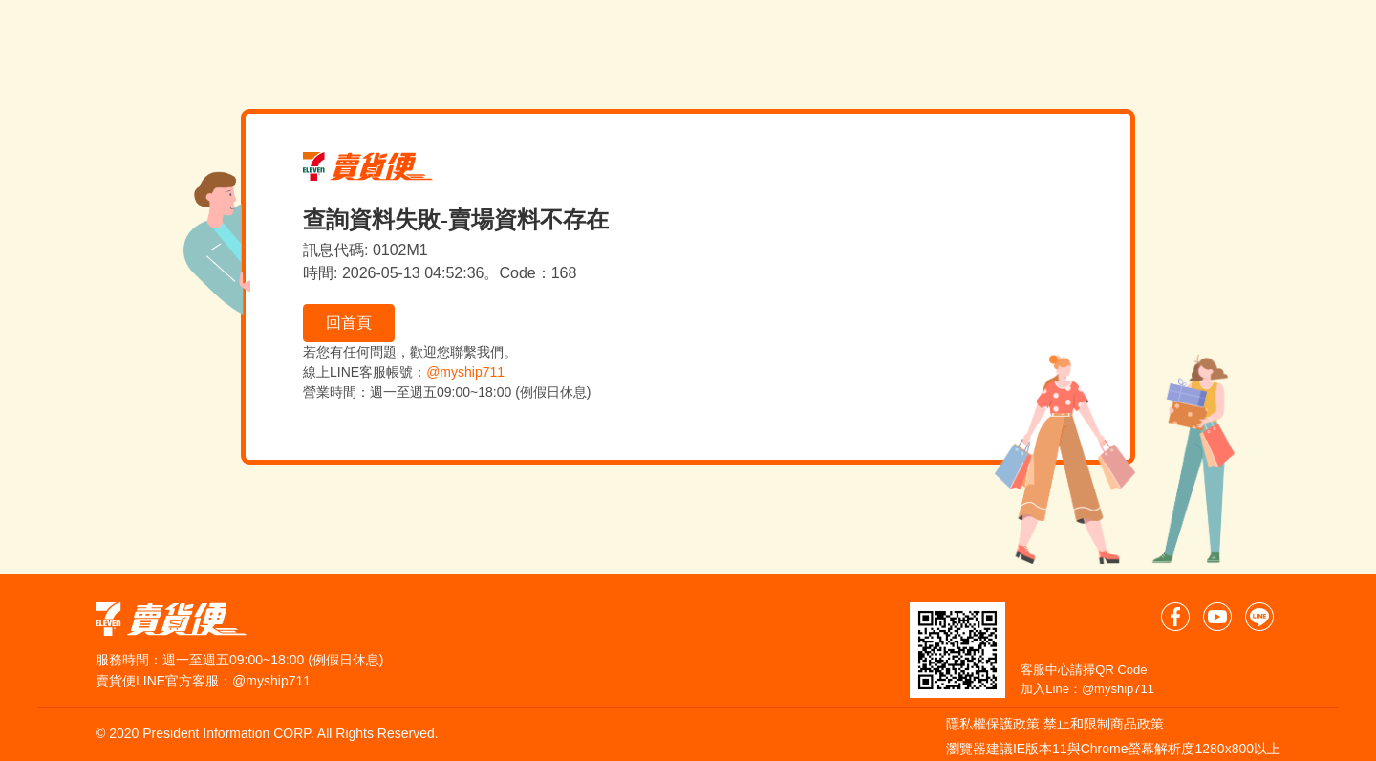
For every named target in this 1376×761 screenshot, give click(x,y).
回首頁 (349, 323)
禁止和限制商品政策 (1103, 723)
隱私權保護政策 (993, 723)
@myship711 (465, 372)
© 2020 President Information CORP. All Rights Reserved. (267, 733)
